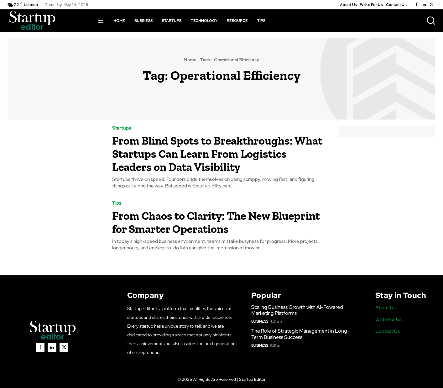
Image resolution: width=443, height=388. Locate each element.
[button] (430, 20)
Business (259, 321)
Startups (121, 128)
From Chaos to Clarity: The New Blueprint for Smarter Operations (210, 221)
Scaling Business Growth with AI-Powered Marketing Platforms (297, 310)
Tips (116, 203)
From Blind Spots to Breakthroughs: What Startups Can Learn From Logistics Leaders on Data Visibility (217, 153)
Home (190, 60)
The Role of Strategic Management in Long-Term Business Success (300, 334)
